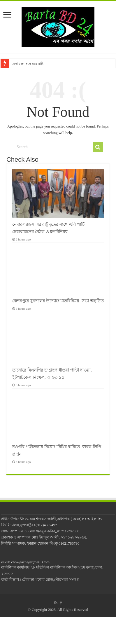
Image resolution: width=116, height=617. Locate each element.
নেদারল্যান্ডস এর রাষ (27, 64)
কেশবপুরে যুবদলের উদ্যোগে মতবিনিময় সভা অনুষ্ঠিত (58, 300)
